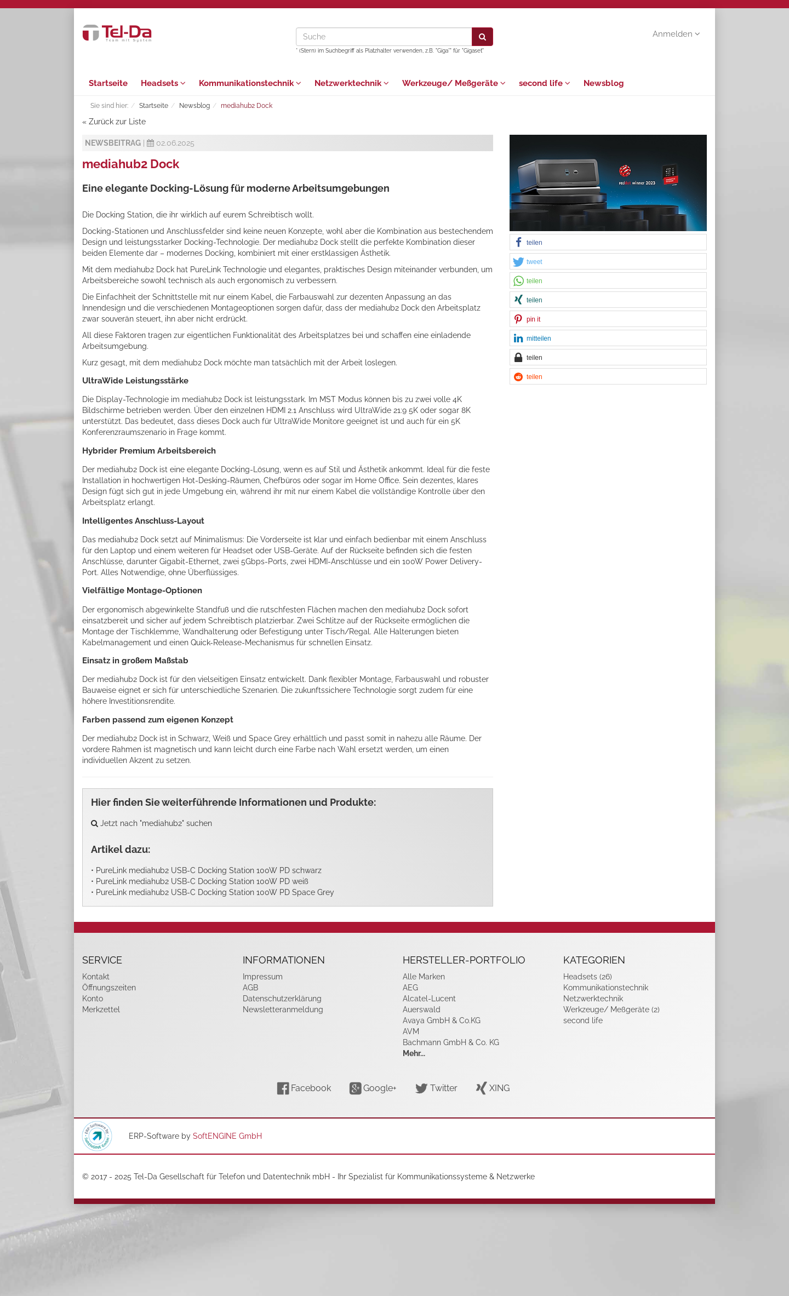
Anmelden (676, 34)
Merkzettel (101, 1009)
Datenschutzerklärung (282, 998)
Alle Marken (424, 976)
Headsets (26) (587, 976)
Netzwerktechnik (352, 83)
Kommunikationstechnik (250, 83)
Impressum (263, 976)
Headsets (163, 83)
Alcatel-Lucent (429, 998)
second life (544, 83)
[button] (608, 242)
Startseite (108, 83)
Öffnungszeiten (109, 987)
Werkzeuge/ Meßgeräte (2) (611, 1009)
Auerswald (422, 1009)
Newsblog (604, 83)
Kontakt (96, 976)
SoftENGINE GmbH (227, 1136)
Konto (92, 998)
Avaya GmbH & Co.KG (442, 1020)
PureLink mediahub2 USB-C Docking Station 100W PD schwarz (209, 870)
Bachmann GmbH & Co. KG (451, 1042)
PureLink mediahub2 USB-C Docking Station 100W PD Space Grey (215, 892)
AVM (411, 1031)
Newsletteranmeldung (283, 1009)
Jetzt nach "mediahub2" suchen (151, 823)
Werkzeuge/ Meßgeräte (454, 83)
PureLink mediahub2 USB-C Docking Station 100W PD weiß (202, 881)
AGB (250, 987)
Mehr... (414, 1053)
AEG (410, 987)
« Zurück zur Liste (114, 121)
